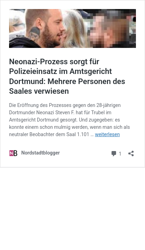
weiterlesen (107, 134)
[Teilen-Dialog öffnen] (131, 151)
